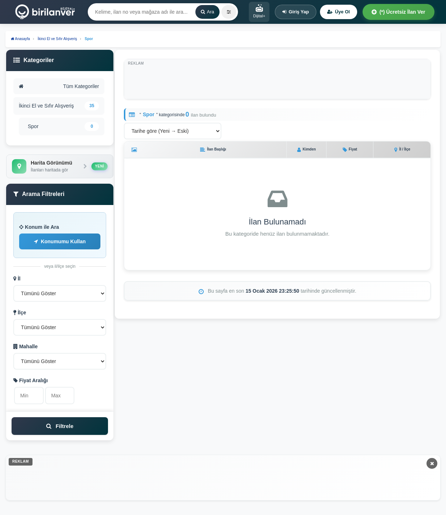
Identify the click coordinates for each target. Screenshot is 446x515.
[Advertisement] (281, 79)
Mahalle (25, 346)
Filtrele (59, 426)
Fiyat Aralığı (30, 380)
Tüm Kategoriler (59, 86)
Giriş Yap (295, 11)
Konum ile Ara (39, 227)
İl (17, 278)
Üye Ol (338, 11)
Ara (207, 11)
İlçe (19, 312)
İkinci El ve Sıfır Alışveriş (59, 105)
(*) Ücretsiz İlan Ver (398, 12)
